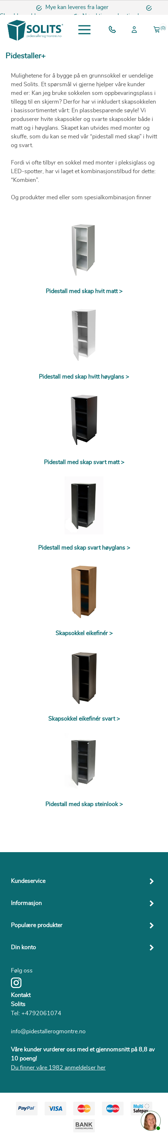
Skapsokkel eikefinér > (84, 633)
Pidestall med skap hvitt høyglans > (84, 377)
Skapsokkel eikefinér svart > (84, 719)
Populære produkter (36, 925)
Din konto (23, 947)
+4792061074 (41, 1013)
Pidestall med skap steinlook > (84, 804)
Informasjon (26, 903)
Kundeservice (28, 881)
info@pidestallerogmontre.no (48, 1031)
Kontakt (20, 995)
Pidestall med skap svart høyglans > (84, 548)
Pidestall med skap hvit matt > (84, 291)
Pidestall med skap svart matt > (84, 462)
